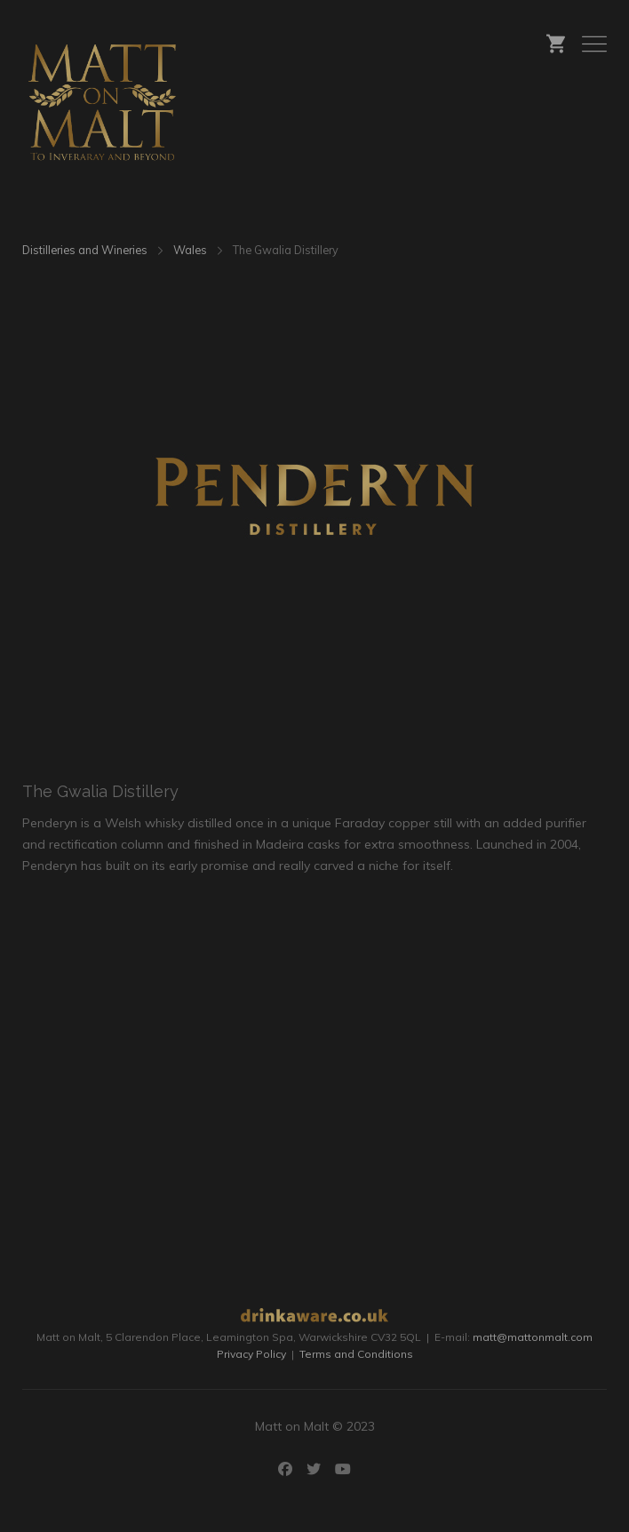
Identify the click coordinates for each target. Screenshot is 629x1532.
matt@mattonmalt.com (533, 1337)
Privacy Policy (251, 1353)
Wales (190, 250)
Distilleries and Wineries (84, 250)
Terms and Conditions (356, 1353)
